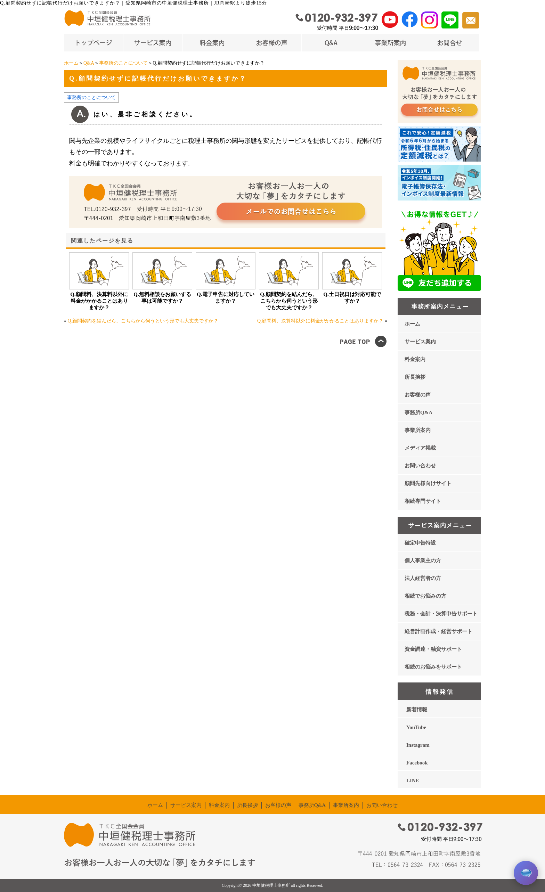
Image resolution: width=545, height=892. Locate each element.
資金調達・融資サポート (433, 649)
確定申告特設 (420, 543)
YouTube (416, 727)
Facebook (417, 763)
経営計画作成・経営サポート (438, 631)
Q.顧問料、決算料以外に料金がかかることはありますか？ (99, 301)
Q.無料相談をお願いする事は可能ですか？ (162, 298)
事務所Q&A (418, 412)
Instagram (418, 745)
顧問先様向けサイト (428, 483)
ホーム (71, 63)
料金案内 (415, 359)
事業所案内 (418, 430)
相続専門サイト (423, 501)
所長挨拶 (415, 377)
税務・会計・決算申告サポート (441, 613)
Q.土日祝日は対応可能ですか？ (352, 298)
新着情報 (416, 709)
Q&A (88, 63)
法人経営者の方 (423, 578)
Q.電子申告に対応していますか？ (225, 298)
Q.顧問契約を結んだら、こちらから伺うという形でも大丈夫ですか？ (288, 301)
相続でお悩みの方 (425, 596)
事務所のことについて (123, 63)
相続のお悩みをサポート (433, 667)
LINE (412, 780)
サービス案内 (420, 341)
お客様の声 (418, 395)
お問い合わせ (420, 465)
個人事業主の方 (423, 560)
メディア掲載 (420, 448)
